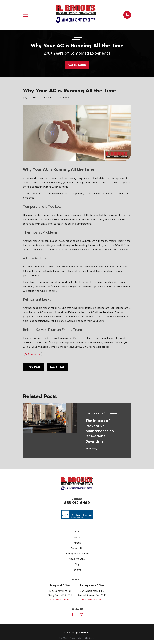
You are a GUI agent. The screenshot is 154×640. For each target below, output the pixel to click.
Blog (77, 564)
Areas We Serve (77, 558)
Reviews (77, 569)
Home (77, 537)
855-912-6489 (77, 503)
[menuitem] (63, 638)
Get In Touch (77, 65)
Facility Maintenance (77, 553)
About (77, 542)
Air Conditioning (32, 354)
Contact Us (77, 548)
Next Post (57, 367)
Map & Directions (60, 599)
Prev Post (33, 367)
